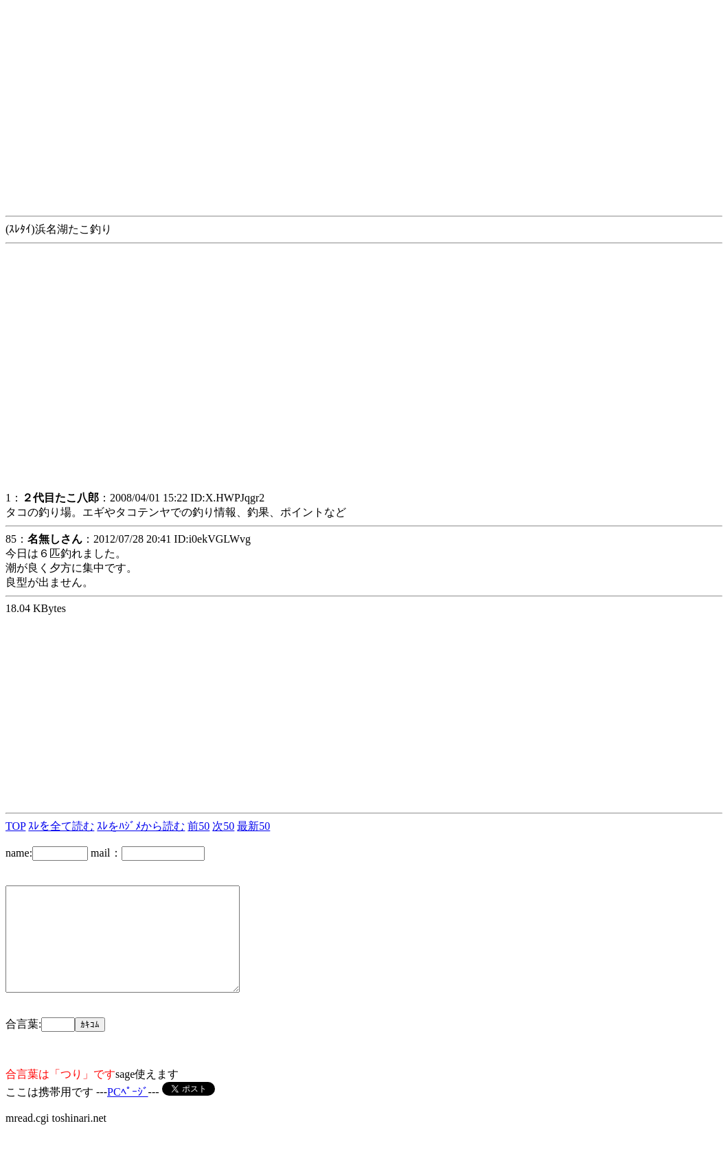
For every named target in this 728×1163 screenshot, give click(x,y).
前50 (198, 826)
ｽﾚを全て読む (61, 826)
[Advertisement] (364, 101)
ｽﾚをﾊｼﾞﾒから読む (141, 826)
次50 (223, 826)
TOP (15, 826)
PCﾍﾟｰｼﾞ (127, 1112)
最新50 (253, 826)
